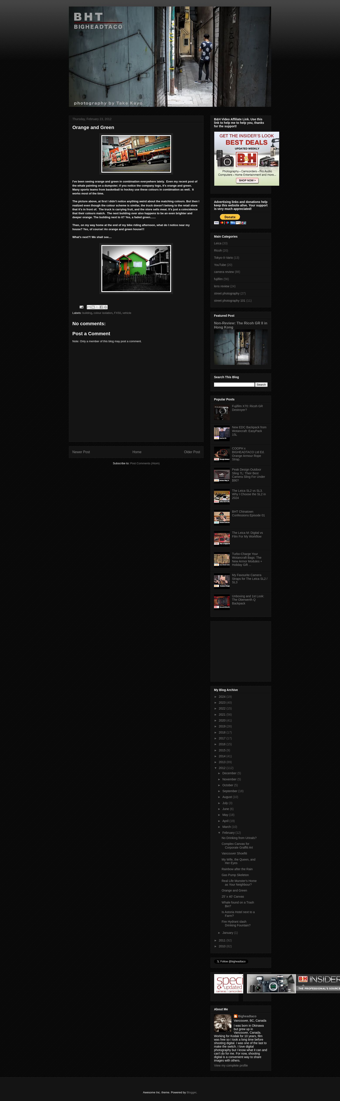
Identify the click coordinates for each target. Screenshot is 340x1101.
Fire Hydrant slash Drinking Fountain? (236, 923)
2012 (222, 768)
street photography (227, 293)
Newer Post (81, 452)
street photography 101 (229, 300)
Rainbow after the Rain (237, 869)
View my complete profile (231, 1065)
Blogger (191, 1092)
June (226, 809)
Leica (217, 243)
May (225, 815)
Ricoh (218, 250)
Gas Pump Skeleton (235, 875)
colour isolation (103, 313)
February (228, 832)
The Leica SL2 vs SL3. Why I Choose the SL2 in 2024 (249, 494)
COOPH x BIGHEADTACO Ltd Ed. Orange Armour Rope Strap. (248, 454)
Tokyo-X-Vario (223, 257)
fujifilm (218, 279)
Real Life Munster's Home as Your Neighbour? (239, 882)
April (225, 821)
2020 (222, 720)
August (227, 797)
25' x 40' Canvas (233, 896)
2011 (222, 940)
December (229, 773)
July (225, 803)
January (228, 932)
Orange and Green (234, 890)
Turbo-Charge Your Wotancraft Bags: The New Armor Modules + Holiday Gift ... (247, 559)
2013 (222, 762)
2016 (222, 744)
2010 (222, 946)
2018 (222, 732)
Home (137, 452)
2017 (222, 738)
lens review (221, 286)
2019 (222, 726)
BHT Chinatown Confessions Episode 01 (248, 513)
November (229, 779)
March (227, 827)
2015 (222, 750)
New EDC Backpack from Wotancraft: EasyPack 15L (249, 430)
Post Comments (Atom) (145, 463)
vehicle (126, 313)
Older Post (192, 452)
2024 (222, 696)
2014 (222, 756)
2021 (222, 714)
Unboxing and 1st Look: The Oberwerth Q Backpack (248, 599)
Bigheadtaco (247, 1016)
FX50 (117, 313)
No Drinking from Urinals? (239, 838)
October (228, 785)
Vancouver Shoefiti (234, 853)
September (230, 791)
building (87, 313)
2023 (222, 702)
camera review (224, 272)
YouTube (220, 265)
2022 (222, 708)
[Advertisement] (241, 650)
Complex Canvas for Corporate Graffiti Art (237, 845)
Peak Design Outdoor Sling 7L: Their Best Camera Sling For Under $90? (248, 475)
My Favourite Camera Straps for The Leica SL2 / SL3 (249, 578)
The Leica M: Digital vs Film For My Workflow (247, 534)
